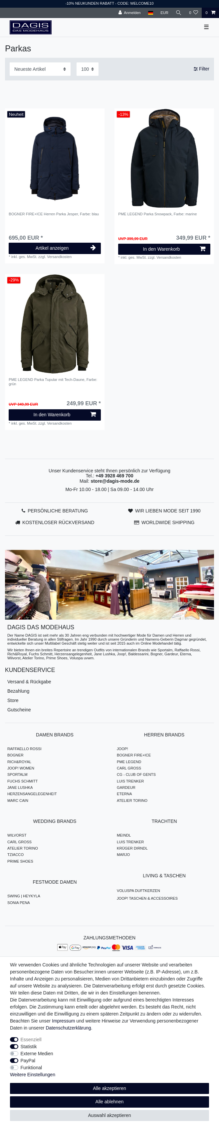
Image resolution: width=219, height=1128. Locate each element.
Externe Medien (37, 1053)
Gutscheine (19, 709)
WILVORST (17, 835)
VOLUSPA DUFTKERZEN (138, 891)
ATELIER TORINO (132, 801)
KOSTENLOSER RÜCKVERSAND (58, 522)
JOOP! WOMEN (20, 768)
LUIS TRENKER (130, 781)
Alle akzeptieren (109, 1088)
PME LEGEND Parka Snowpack (157, 214)
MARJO (123, 855)
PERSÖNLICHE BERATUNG (58, 510)
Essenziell (31, 1039)
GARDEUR (126, 787)
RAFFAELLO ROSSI (24, 749)
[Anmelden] (129, 13)
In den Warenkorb (174, 249)
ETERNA (124, 794)
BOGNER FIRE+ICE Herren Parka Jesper (54, 214)
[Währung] (164, 13)
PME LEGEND (129, 762)
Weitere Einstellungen (32, 1074)
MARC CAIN (17, 801)
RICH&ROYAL (19, 762)
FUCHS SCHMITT (22, 781)
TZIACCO (15, 855)
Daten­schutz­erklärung (68, 1028)
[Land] (150, 13)
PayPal (28, 1060)
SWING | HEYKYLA (23, 896)
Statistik (29, 1046)
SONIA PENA (18, 903)
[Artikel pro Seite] (88, 68)
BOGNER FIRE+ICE (134, 755)
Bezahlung (18, 691)
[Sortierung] (40, 68)
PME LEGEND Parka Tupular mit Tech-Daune (53, 382)
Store (12, 700)
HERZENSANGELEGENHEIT (32, 794)
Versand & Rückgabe (29, 681)
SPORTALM (17, 774)
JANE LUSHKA (20, 787)
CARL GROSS (129, 768)
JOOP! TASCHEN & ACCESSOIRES (147, 898)
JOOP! (122, 749)
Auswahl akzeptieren (109, 1115)
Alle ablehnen (110, 1101)
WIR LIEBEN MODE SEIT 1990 (168, 510)
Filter (201, 68)
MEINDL (124, 835)
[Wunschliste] (193, 13)
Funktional (31, 1067)
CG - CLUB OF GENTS (136, 774)
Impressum (63, 1021)
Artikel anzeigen (66, 248)
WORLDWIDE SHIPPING (167, 522)
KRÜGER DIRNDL (132, 848)
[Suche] (178, 13)
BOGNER (15, 755)
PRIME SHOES (20, 861)
